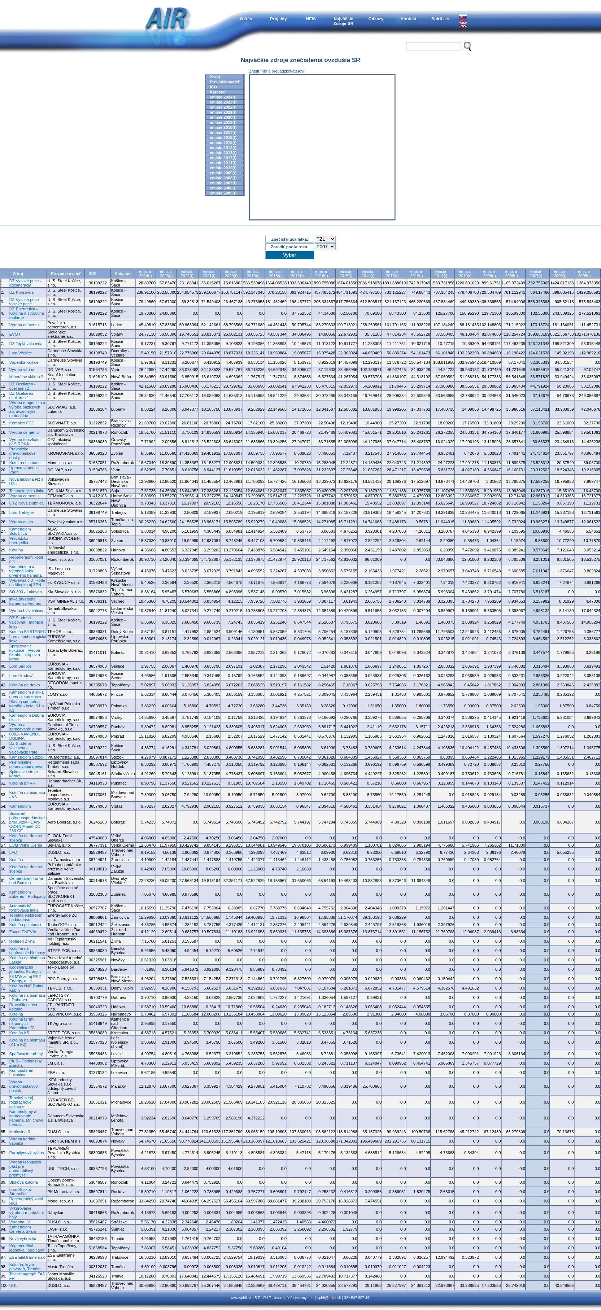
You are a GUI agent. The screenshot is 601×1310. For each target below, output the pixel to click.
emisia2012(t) (416, 273)
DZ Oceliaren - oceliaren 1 (22, 395)
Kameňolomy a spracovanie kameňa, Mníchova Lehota (26, 1118)
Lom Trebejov (21, 512)
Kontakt (409, 18)
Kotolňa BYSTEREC (27, 631)
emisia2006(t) (560, 273)
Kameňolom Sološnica (20, 531)
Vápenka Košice (24, 362)
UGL (13, 1285)
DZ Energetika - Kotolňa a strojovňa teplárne (26, 313)
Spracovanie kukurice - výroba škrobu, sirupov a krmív (24, 652)
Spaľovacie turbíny (26, 1054)
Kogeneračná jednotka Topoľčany (26, 1248)
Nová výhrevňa (22, 1238)
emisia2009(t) (489, 273)
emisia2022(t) (186, 273)
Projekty (278, 18)
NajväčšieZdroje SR (344, 21)
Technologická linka (26, 491)
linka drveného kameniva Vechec (25, 601)
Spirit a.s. (440, 18)
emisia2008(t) (511, 273)
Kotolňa (16, 550)
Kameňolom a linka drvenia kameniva (26, 694)
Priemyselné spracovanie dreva (25, 764)
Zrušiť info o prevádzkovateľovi (276, 71)
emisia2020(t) (231, 273)
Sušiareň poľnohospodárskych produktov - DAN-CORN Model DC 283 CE (28, 822)
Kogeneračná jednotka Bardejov (25, 969)
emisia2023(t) (166, 273)
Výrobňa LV (19, 1222)
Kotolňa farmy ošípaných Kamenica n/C (22, 1023)
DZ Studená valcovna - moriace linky (26, 622)
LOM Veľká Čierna (26, 845)
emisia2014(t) (368, 273)
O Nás (246, 18)
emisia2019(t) (253, 273)
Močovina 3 (19, 1132)
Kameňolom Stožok (26, 757)
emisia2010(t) (465, 273)
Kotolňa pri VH (22, 783)
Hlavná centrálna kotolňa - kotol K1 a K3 (26, 705)
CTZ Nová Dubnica (26, 503)
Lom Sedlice (20, 666)
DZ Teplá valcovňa (26, 343)
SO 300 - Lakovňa (25, 592)
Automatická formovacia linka (24, 908)
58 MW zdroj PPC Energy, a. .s (25, 978)
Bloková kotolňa (23, 1182)
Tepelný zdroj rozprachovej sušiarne (21, 1102)
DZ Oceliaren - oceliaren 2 (22, 386)
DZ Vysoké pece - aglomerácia (25, 283)
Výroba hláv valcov (26, 610)
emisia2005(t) (584, 273)
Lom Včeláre (20, 353)
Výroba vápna (21, 369)
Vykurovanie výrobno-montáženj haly (26, 1212)
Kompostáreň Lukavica (21, 1072)
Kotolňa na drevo (24, 685)
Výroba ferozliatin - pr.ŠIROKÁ (26, 441)
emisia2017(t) (297, 273)
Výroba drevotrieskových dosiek (24, 1086)
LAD (13, 852)
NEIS (311, 18)
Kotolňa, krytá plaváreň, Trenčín (24, 1266)
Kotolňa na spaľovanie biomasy (27, 950)
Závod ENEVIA (22, 932)
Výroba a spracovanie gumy (25, 726)
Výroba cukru (21, 522)
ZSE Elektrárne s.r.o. (28, 1257)
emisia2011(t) (441, 273)
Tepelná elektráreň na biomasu (26, 917)
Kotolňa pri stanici (25, 924)
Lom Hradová (21, 675)
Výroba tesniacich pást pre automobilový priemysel (25, 1168)
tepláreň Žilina (22, 941)
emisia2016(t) (321, 273)
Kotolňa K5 (19, 1033)
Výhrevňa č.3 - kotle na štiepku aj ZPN (27, 582)
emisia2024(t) (145, 273)
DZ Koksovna (21, 292)
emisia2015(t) (346, 273)
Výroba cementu (24, 325)
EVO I (14, 334)
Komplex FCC (22, 423)
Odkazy (376, 18)
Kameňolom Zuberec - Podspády (27, 894)
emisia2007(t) (536, 273)
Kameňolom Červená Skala (22, 1229)
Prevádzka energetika (19, 540)
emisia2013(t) (392, 273)
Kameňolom (20, 806)
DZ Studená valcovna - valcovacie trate (23, 747)
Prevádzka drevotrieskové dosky (22, 453)
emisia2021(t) (209, 273)
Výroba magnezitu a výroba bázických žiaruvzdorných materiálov (27, 409)
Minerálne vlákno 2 (26, 377)
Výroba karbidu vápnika (22, 1141)
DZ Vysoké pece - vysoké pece (25, 301)
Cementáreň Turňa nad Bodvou (26, 880)
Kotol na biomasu (24, 462)
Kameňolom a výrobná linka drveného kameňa (25, 570)
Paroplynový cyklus (26, 1152)
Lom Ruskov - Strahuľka (21, 1191)
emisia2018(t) (275, 273)
